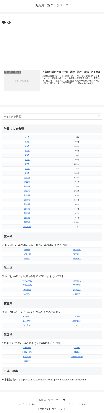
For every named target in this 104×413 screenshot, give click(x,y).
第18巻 (27, 213)
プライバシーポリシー (77, 404)
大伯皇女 (27, 294)
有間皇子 (77, 254)
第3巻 (27, 146)
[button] (99, 116)
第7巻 (27, 164)
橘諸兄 (77, 352)
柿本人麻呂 (27, 281)
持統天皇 (27, 290)
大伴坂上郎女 (27, 352)
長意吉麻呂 (27, 285)
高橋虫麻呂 (77, 321)
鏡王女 (27, 258)
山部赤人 (27, 316)
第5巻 (27, 155)
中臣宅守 (27, 356)
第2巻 (27, 142)
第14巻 (27, 195)
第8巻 (27, 169)
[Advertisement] (52, 46)
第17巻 (27, 209)
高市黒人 (77, 281)
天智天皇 (27, 254)
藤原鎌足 (77, 258)
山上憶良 (27, 321)
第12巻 (27, 186)
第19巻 (27, 218)
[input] (52, 117)
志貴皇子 (77, 294)
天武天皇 (77, 285)
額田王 (27, 249)
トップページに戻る (26, 404)
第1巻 (27, 137)
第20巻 (27, 222)
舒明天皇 (77, 249)
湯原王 (27, 361)
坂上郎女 (27, 325)
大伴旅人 (77, 316)
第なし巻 (27, 227)
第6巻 (27, 160)
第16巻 (27, 204)
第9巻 (27, 173)
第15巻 (27, 200)
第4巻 (27, 151)
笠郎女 (77, 348)
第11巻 (27, 182)
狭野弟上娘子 (77, 356)
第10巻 (27, 177)
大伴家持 (27, 348)
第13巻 (27, 191)
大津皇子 (77, 290)
